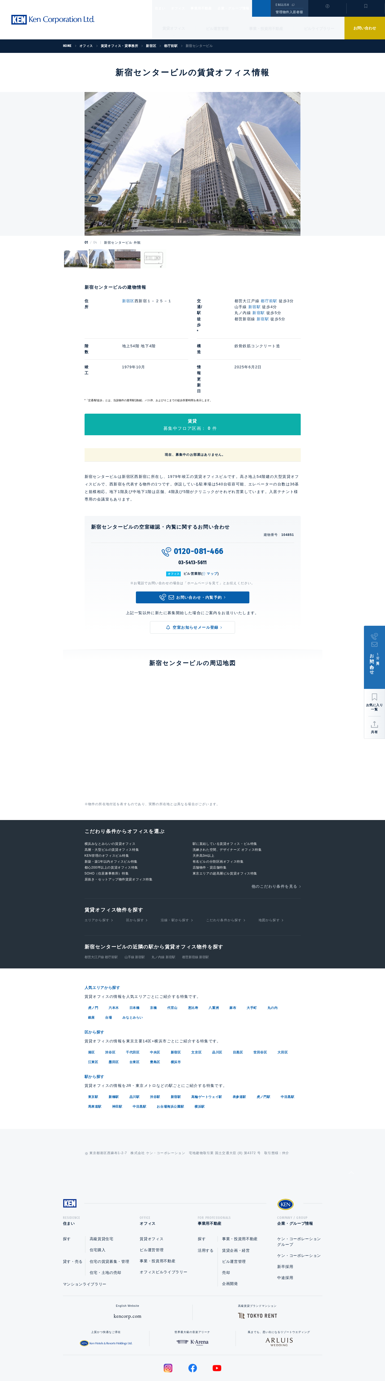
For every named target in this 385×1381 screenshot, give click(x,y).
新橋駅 (114, 1053)
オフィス (185, 8)
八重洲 (214, 965)
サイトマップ (251, 1360)
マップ (212, 531)
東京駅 (93, 1053)
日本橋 (134, 965)
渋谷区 (110, 1009)
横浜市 (176, 1019)
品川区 (217, 1009)
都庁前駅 (269, 301)
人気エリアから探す (106, 945)
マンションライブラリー (85, 1242)
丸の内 (272, 965)
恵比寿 (193, 965)
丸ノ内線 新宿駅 (163, 915)
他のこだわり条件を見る (274, 844)
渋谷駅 (155, 1053)
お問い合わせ (364, 28)
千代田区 (132, 1009)
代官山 (172, 965)
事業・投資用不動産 (266, 28)
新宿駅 (254, 307)
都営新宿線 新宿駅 (195, 915)
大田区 (282, 1009)
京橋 (153, 965)
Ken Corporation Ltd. (53, 20)
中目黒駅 (287, 1053)
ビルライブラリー (319, 28)
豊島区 (155, 1019)
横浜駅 (200, 1062)
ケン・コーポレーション (299, 1214)
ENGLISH (282, 5)
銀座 (91, 975)
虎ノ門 (93, 965)
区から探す (135, 878)
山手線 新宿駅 (135, 915)
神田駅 (117, 1062)
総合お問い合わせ (138, 1360)
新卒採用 (285, 1225)
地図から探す (269, 878)
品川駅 (134, 1053)
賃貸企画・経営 (236, 1208)
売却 (226, 1231)
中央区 (155, 1009)
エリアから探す (97, 878)
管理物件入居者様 (289, 12)
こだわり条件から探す (224, 878)
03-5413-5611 (192, 520)
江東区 (93, 1019)
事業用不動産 (213, 8)
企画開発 (230, 1242)
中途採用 (285, 1236)
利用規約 (221, 1360)
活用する (206, 1208)
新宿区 (128, 301)
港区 (91, 1009)
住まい (162, 8)
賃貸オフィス (151, 1197)
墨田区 (114, 1019)
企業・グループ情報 (250, 8)
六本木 (114, 965)
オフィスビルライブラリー (163, 1230)
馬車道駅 (95, 1062)
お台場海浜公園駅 (170, 1062)
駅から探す (96, 1033)
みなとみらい (132, 975)
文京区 (196, 1009)
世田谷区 (260, 1009)
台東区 (134, 1019)
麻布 (232, 965)
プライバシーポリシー (184, 1360)
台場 (108, 975)
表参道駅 (239, 1053)
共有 (374, 732)
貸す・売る (73, 1219)
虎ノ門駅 (263, 1053)
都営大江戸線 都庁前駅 (101, 915)
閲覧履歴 (327, 12)
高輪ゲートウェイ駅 (206, 1053)
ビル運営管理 (217, 28)
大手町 (252, 965)
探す (67, 1197)
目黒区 (238, 1009)
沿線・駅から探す (175, 878)
